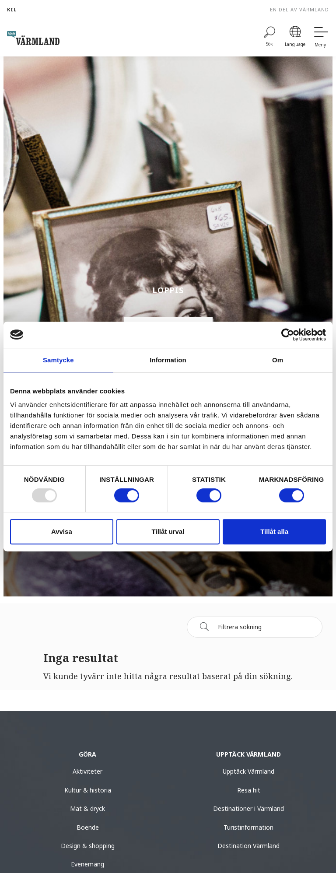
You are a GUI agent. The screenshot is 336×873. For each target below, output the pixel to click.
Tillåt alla (274, 531)
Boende (88, 827)
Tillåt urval (168, 531)
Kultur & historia (87, 790)
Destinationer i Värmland (248, 808)
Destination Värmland (248, 845)
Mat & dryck (87, 808)
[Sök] (204, 626)
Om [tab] (277, 360)
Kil (12, 9)
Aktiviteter (87, 771)
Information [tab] (168, 360)
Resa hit (248, 790)
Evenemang (87, 864)
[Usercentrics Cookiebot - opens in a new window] (287, 334)
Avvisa (61, 531)
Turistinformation (248, 827)
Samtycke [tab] (58, 360)
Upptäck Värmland (248, 771)
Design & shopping (88, 845)
